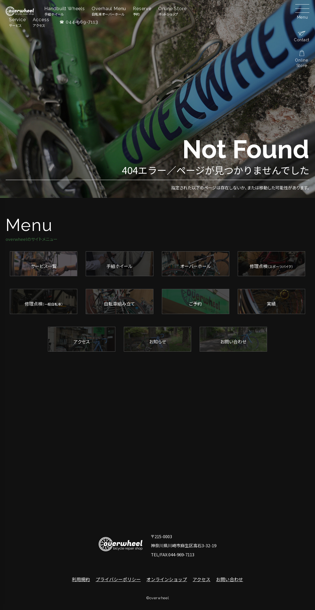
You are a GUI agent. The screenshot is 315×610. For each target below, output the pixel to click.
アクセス (201, 579)
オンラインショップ (166, 579)
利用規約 (81, 579)
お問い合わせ (229, 579)
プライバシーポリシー (118, 579)
